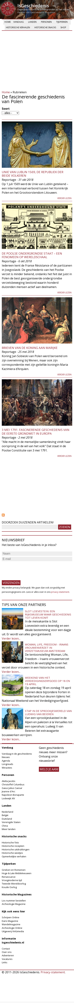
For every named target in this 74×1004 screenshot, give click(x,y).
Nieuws (6, 757)
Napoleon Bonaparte (13, 794)
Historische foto (10, 842)
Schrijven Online (10, 917)
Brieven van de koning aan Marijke (30, 348)
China (5, 825)
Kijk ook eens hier (13, 911)
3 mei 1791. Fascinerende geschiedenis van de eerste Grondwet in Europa (35, 431)
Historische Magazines (17, 894)
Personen (46, 21)
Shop (63, 27)
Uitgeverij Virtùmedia (13, 931)
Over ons (7, 952)
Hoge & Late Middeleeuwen (16, 873)
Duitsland (7, 818)
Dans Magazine (10, 921)
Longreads (7, 764)
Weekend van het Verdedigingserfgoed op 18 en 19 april (47, 681)
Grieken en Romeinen (13, 869)
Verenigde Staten (11, 822)
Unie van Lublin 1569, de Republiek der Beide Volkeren (32, 174)
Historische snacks (45, 27)
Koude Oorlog (9, 887)
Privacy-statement (53, 972)
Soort (6, 109)
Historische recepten (13, 846)
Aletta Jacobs (8, 781)
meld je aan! (49, 769)
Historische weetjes (12, 852)
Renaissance (9, 876)
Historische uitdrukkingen (15, 849)
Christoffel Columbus (13, 784)
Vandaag (18, 21)
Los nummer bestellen (14, 900)
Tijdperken (62, 21)
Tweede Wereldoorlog (14, 883)
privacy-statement (60, 591)
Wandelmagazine (11, 924)
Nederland (7, 811)
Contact (6, 948)
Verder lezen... (11, 638)
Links (4, 962)
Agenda (6, 760)
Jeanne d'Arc (8, 791)
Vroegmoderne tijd (12, 880)
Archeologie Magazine (13, 904)
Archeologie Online (12, 928)
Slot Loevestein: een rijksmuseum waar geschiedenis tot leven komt (48, 614)
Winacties (7, 767)
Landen (32, 21)
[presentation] (29, 569)
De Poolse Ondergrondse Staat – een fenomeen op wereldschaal (32, 255)
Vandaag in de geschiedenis (17, 753)
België (5, 815)
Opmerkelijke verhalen (14, 856)
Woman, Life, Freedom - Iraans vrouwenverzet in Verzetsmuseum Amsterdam (46, 648)
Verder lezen (64, 198)
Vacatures (7, 959)
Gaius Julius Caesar (12, 788)
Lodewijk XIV (8, 798)
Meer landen (9, 829)
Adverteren (8, 955)
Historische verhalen (18, 27)
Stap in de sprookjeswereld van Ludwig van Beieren (48, 712)
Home (7, 21)
